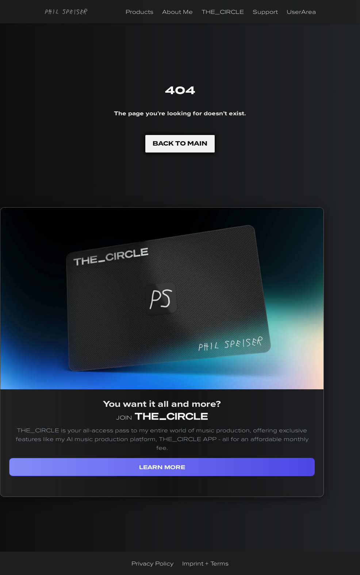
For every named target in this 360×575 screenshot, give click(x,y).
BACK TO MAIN (180, 143)
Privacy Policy (152, 563)
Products (139, 11)
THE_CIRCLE (223, 11)
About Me (177, 11)
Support (265, 11)
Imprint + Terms (205, 563)
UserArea (301, 11)
